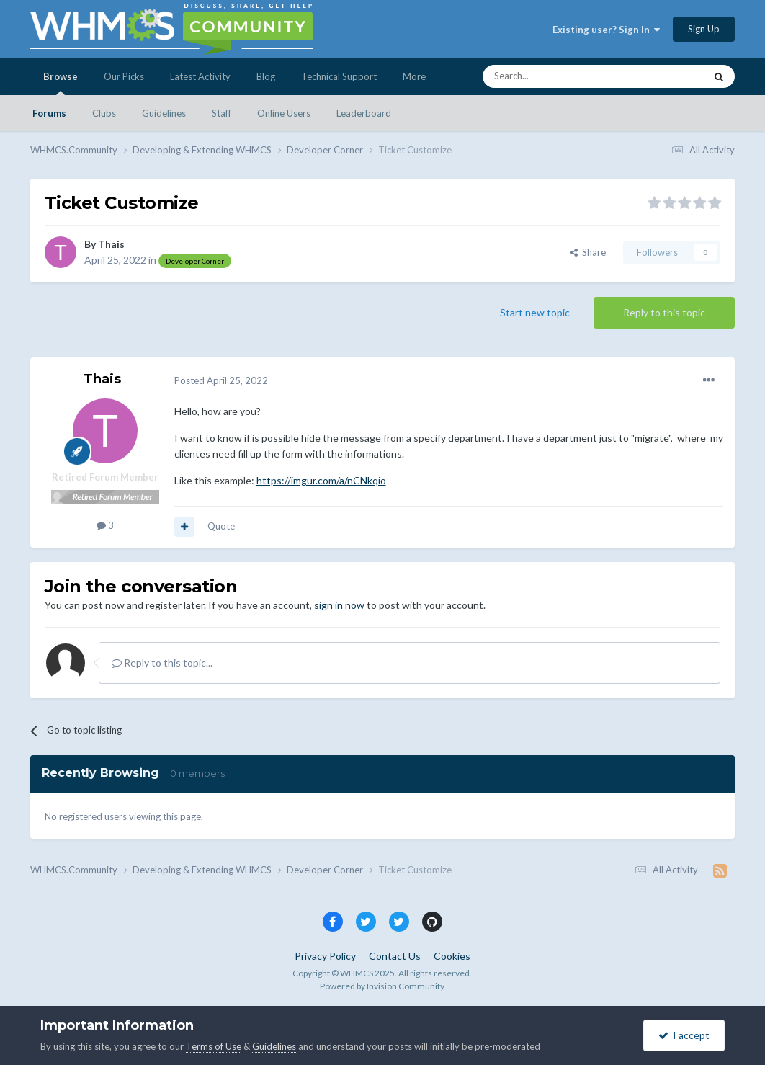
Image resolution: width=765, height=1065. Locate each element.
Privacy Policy (325, 956)
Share (588, 252)
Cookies (452, 956)
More (414, 76)
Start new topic (535, 312)
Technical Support (339, 76)
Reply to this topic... (162, 662)
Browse (60, 83)
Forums (49, 113)
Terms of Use (213, 1046)
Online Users (283, 113)
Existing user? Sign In (606, 29)
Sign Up (704, 29)
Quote (221, 526)
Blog (265, 76)
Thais (111, 244)
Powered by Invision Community (382, 986)
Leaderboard (363, 113)
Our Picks (124, 76)
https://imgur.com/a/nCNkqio (321, 480)
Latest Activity (200, 76)
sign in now (339, 605)
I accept (684, 1035)
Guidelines (164, 113)
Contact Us (395, 956)
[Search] (560, 76)
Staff (221, 113)
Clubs (104, 113)
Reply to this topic (664, 312)
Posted (221, 380)
